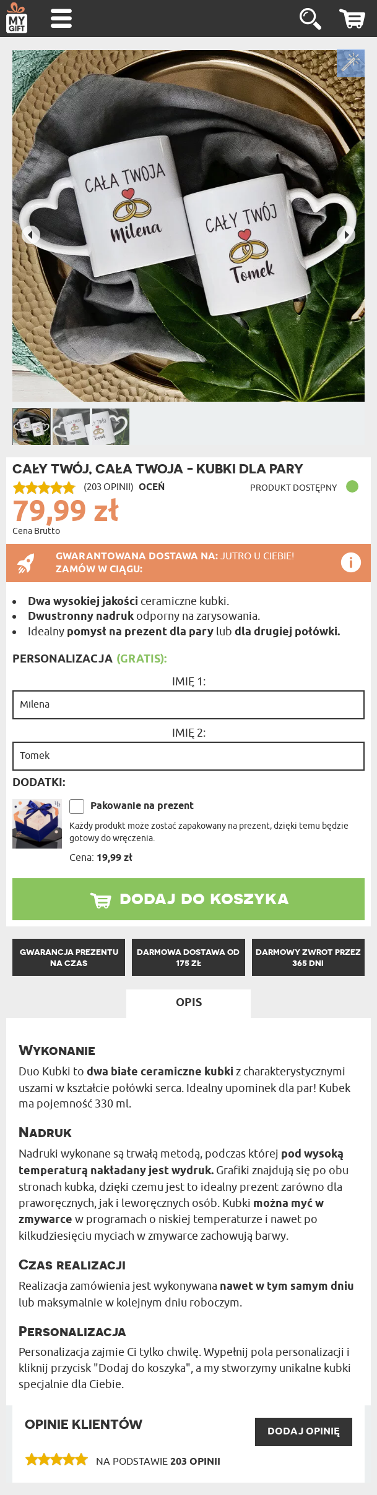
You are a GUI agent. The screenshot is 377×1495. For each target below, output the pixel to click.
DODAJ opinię (303, 1432)
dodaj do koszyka (204, 897)
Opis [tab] (189, 1003)
